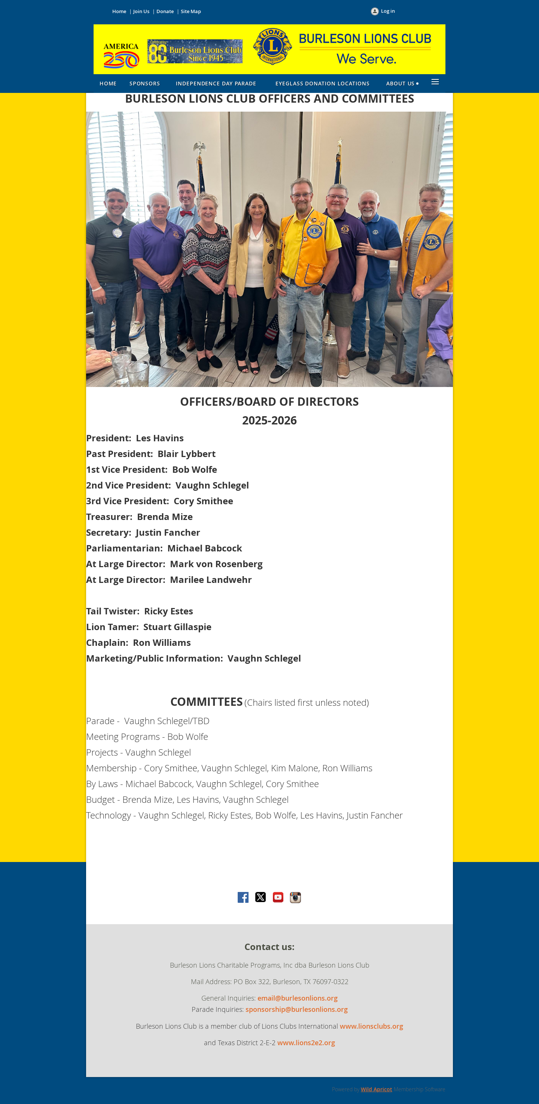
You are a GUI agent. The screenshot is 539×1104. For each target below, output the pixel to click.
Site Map (191, 11)
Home (119, 11)
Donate (165, 11)
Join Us (141, 11)
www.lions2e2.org (306, 1042)
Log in (388, 10)
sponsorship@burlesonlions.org (297, 1009)
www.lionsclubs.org (371, 1026)
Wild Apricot (376, 1089)
